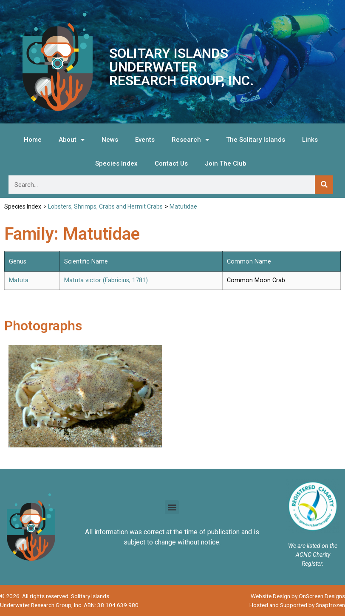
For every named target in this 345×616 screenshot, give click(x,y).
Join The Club (225, 163)
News (110, 139)
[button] (172, 507)
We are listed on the (312, 545)
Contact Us (171, 163)
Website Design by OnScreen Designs (298, 596)
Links (310, 139)
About (72, 139)
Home (33, 139)
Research (190, 139)
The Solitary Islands (255, 139)
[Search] (324, 184)
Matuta (18, 280)
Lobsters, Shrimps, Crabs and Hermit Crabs (105, 206)
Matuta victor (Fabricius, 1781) (106, 280)
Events (145, 139)
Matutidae (183, 206)
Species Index (116, 163)
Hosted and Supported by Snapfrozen (297, 605)
